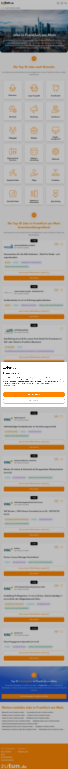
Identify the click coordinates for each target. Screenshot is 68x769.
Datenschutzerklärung (9, 385)
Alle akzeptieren (34, 394)
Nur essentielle (34, 401)
